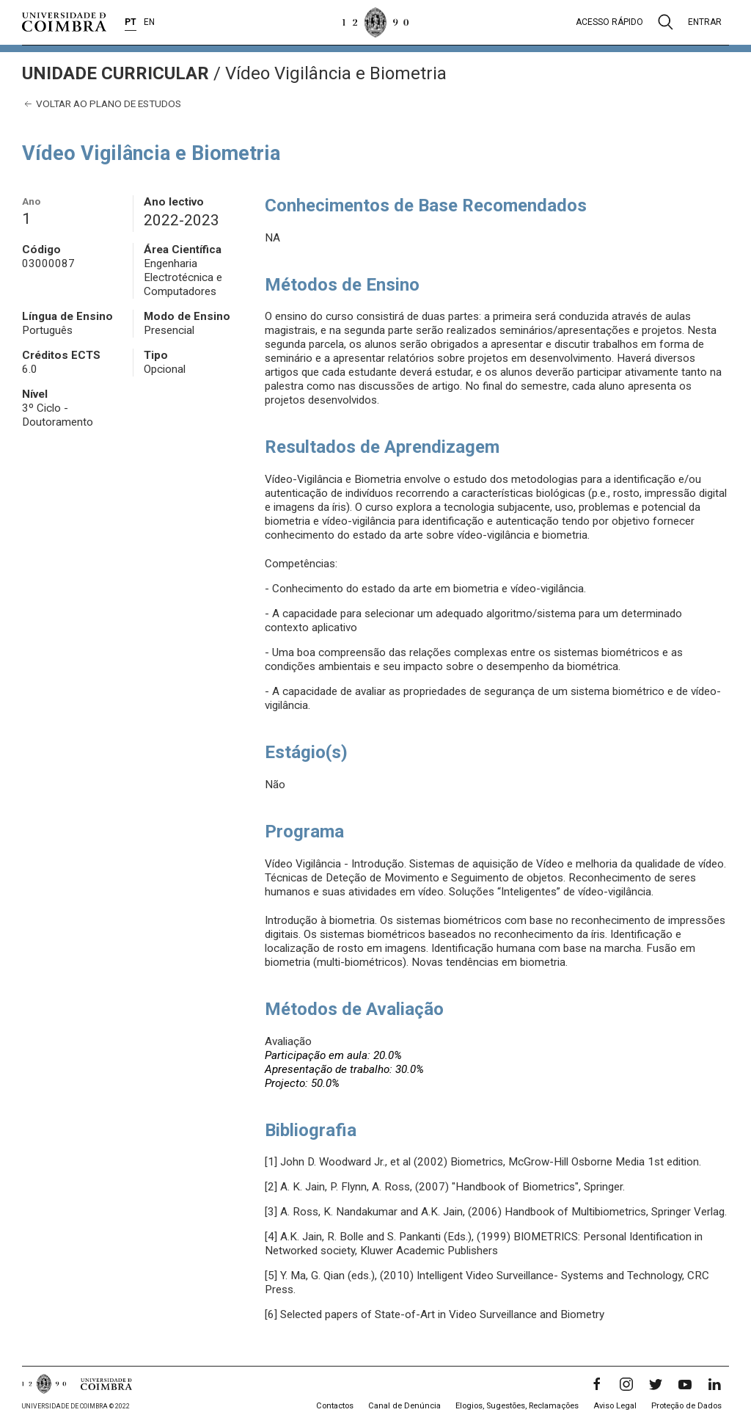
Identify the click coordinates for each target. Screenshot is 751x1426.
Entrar (705, 22)
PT (130, 22)
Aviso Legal (615, 1406)
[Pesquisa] (665, 22)
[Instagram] (626, 1384)
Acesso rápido (609, 22)
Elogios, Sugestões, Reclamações (517, 1406)
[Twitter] (655, 1384)
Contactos (334, 1406)
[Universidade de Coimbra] (64, 22)
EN (149, 22)
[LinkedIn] (714, 1384)
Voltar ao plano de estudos (101, 104)
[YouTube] (685, 1384)
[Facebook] (597, 1384)
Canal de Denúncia (404, 1406)
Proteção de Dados (686, 1406)
